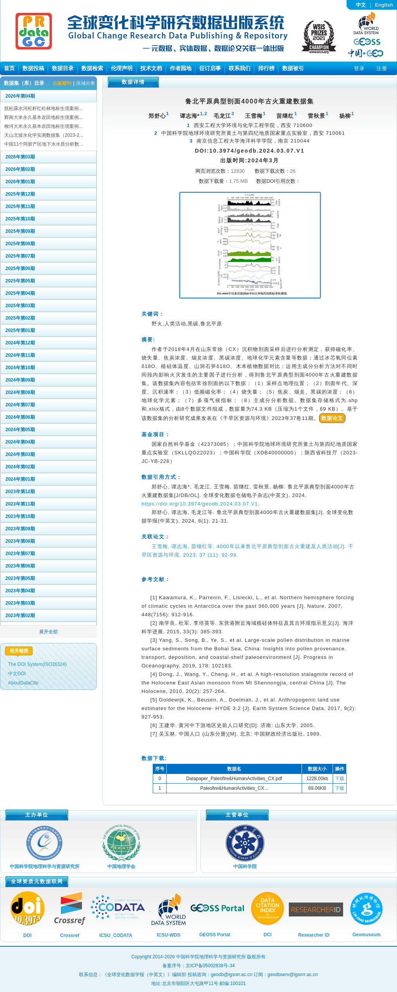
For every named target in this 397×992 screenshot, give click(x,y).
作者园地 (181, 68)
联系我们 (239, 68)
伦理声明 (122, 68)
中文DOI (17, 673)
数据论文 (332, 418)
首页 (9, 68)
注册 (381, 68)
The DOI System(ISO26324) (37, 664)
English (384, 5)
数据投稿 (33, 68)
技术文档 (151, 68)
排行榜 (266, 68)
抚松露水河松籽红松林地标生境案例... (43, 108)
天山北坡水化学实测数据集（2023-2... (43, 135)
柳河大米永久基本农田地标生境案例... (43, 126)
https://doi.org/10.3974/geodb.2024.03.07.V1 (200, 504)
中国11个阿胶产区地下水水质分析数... (43, 144)
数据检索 (92, 68)
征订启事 (210, 68)
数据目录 (63, 68)
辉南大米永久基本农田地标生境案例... (43, 117)
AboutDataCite (23, 683)
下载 (339, 778)
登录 (359, 68)
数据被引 (293, 68)
